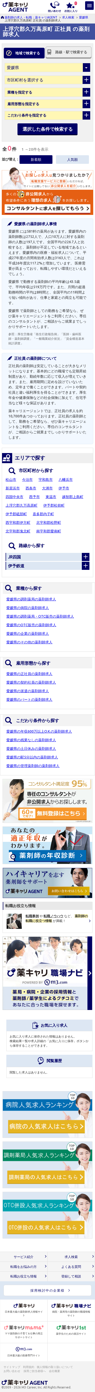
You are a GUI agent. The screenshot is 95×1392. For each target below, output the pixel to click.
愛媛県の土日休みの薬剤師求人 (31, 748)
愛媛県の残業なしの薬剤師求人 (31, 740)
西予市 (34, 497)
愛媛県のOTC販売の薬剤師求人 (31, 625)
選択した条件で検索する (48, 128)
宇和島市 (46, 479)
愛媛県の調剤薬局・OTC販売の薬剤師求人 (40, 616)
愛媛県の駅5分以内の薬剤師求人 (32, 757)
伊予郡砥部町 (16, 514)
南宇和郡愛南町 (48, 531)
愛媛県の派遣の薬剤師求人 (27, 691)
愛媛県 (83, 17)
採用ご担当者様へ (35, 1371)
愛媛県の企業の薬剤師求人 (27, 633)
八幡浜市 (66, 479)
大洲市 (47, 488)
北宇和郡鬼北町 (18, 531)
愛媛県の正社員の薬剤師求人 (29, 674)
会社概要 (55, 1371)
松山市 (11, 479)
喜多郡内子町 (43, 514)
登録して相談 (71, 1276)
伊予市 (64, 488)
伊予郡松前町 (54, 505)
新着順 (36, 160)
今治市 (27, 479)
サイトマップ (12, 1366)
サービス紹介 (23, 1257)
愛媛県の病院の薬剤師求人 (27, 608)
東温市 (51, 497)
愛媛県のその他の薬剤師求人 (29, 642)
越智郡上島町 (72, 497)
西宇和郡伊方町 (18, 522)
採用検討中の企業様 (47, 1290)
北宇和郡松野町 (48, 522)
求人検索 (68, 17)
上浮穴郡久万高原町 (21, 505)
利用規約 (28, 1366)
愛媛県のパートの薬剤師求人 (29, 699)
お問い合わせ (12, 1371)
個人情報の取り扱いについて (55, 1366)
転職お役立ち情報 (23, 1276)
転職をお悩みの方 (23, 1266)
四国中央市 (14, 497)
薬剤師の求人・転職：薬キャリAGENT (31, 17)
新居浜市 (13, 488)
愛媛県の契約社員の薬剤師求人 (31, 682)
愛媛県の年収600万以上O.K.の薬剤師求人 (39, 731)
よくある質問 (71, 1266)
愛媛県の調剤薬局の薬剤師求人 (31, 599)
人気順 (72, 160)
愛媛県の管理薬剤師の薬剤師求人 (33, 766)
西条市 (31, 488)
